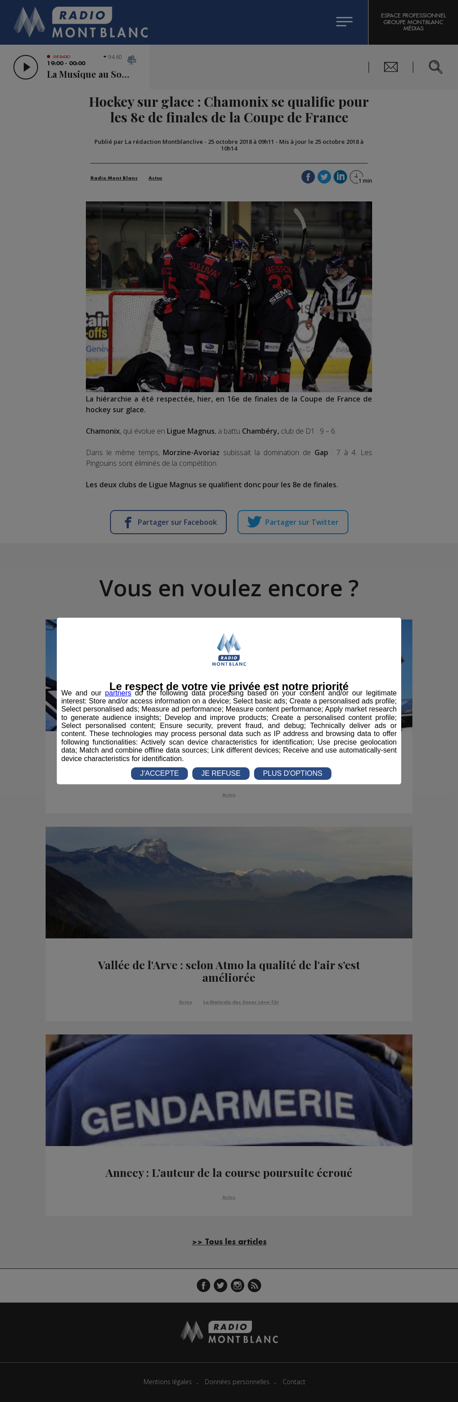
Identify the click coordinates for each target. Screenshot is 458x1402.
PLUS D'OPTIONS (292, 773)
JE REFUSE (221, 773)
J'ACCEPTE (159, 773)
